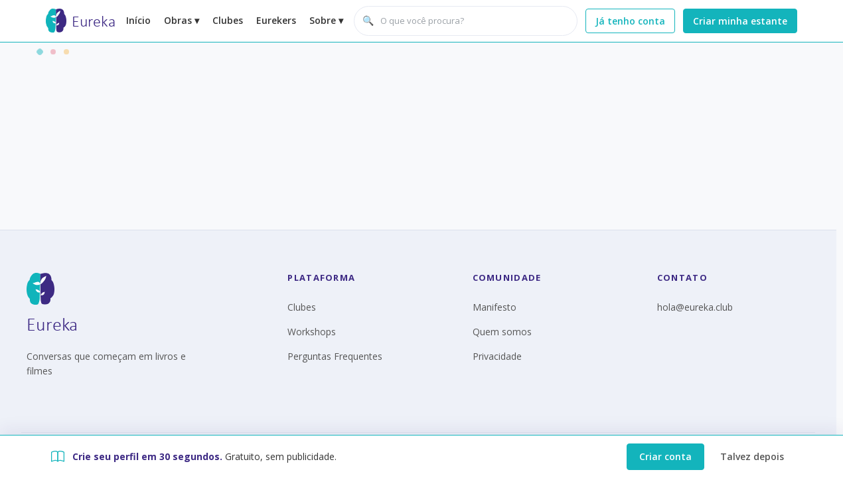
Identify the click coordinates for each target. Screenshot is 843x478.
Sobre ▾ (326, 20)
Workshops (311, 331)
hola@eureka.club (695, 307)
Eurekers (276, 20)
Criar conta (665, 456)
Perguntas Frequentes (334, 356)
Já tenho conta (630, 21)
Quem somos (502, 331)
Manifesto (494, 307)
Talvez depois (752, 456)
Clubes (227, 20)
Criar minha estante (740, 21)
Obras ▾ (181, 20)
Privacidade (497, 356)
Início (138, 20)
